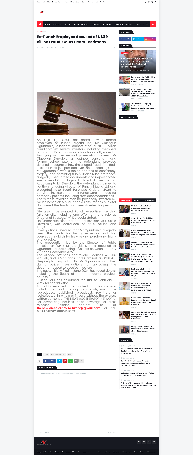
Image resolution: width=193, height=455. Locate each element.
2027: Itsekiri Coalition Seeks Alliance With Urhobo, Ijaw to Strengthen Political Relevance (143, 315)
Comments (150, 200)
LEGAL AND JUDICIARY (58, 354)
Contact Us (86, 2)
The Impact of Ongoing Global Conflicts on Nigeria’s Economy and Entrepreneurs (143, 106)
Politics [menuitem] (57, 24)
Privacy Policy (57, 2)
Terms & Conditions (72, 2)
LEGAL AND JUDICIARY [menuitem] (124, 24)
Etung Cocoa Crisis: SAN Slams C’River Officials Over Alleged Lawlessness (143, 329)
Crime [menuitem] (68, 24)
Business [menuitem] (107, 24)
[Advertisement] (111, 12)
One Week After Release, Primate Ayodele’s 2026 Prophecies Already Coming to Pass (136, 363)
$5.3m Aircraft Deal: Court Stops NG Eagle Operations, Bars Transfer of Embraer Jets (136, 351)
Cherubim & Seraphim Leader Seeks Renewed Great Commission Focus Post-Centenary (143, 301)
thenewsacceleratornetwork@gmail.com (68, 308)
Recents (138, 200)
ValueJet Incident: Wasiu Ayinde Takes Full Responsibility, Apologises (137, 374)
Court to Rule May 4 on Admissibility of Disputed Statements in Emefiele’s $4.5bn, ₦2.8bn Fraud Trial (142, 257)
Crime (45, 31)
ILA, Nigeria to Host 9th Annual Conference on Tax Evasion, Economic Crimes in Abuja (143, 272)
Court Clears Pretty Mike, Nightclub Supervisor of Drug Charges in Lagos (143, 220)
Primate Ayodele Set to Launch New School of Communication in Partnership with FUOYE (141, 286)
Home (39, 2)
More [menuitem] (139, 24)
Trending (125, 200)
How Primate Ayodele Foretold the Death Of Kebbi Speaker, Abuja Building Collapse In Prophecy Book (136, 62)
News (70, 354)
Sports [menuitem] (95, 24)
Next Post (111, 432)
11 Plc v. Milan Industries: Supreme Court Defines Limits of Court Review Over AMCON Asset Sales (143, 92)
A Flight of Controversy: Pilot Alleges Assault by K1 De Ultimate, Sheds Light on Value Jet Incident (138, 385)
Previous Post (43, 432)
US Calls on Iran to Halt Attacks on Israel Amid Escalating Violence (141, 208)
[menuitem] (40, 24)
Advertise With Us (98, 2)
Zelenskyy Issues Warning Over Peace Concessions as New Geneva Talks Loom (142, 244)
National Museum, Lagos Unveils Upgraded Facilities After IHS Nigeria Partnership (143, 232)
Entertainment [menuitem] (81, 24)
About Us (46, 2)
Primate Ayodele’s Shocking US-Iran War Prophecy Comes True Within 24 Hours (143, 79)
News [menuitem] (47, 24)
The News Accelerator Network (59, 452)
